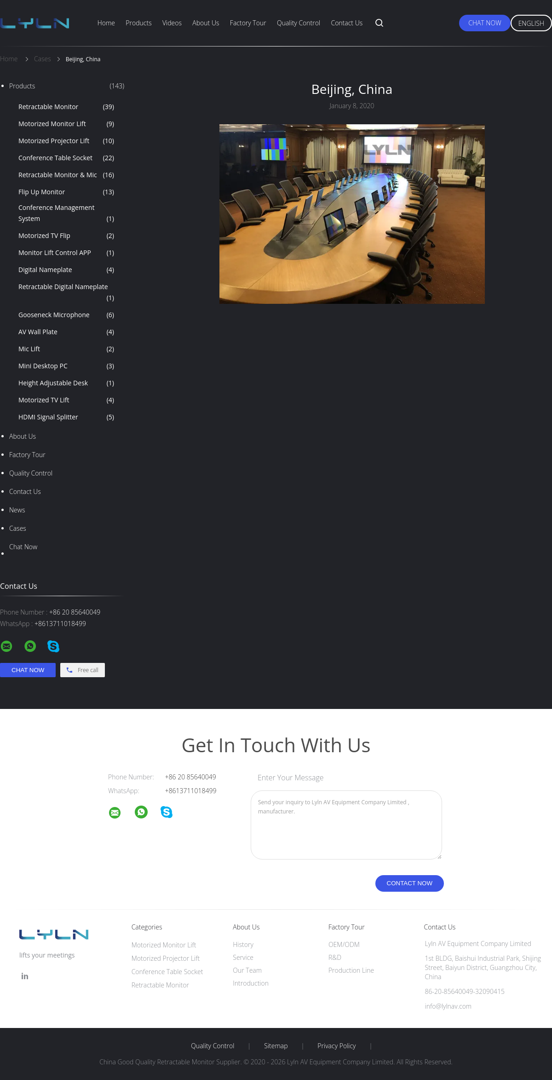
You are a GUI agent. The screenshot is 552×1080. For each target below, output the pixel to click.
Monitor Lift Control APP (66, 252)
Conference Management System (66, 213)
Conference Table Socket (66, 157)
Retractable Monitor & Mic (66, 174)
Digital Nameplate (66, 269)
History (243, 944)
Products (138, 22)
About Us (205, 22)
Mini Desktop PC (66, 366)
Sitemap (276, 1046)
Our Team (247, 970)
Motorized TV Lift (66, 400)
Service (243, 957)
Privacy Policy (336, 1046)
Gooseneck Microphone (66, 314)
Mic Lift (66, 348)
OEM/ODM (344, 944)
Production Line (351, 970)
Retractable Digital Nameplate (66, 292)
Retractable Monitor (66, 106)
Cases (17, 528)
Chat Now (484, 22)
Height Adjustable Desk (66, 383)
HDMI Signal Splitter (66, 417)
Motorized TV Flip (66, 235)
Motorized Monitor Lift (66, 123)
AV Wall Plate (66, 331)
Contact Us (346, 22)
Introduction (251, 983)
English (531, 23)
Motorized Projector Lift (66, 140)
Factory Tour (248, 22)
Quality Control (298, 22)
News (17, 509)
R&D (334, 957)
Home (106, 22)
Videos (172, 22)
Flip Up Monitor (66, 191)
